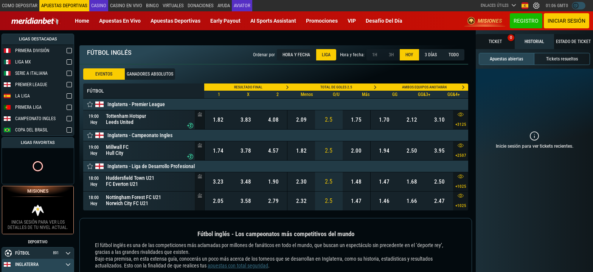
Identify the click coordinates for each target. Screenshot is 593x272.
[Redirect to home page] (36, 20)
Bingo (152, 5)
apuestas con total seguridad (238, 266)
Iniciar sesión (566, 21)
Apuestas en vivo (120, 21)
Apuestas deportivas (175, 21)
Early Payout (225, 21)
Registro (526, 21)
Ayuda (223, 5)
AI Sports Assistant (273, 21)
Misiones (484, 21)
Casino (98, 5)
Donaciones (201, 5)
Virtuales (173, 5)
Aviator (242, 5)
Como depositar (19, 5)
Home (82, 21)
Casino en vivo (126, 5)
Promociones (322, 21)
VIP (352, 21)
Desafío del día (384, 21)
